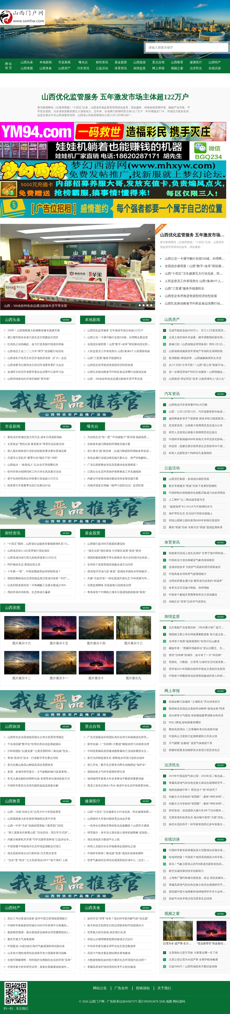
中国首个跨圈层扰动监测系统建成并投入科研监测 (198, 675)
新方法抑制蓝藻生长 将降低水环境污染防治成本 (116, 758)
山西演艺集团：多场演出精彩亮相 (189, 479)
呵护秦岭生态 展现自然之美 (23, 564)
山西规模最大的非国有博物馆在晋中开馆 (31, 818)
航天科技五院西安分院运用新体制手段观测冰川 (115, 925)
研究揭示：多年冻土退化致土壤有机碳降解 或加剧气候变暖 (122, 832)
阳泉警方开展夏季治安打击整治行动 (28, 485)
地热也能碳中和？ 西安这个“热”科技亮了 (193, 789)
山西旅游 (139, 62)
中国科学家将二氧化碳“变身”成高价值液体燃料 (115, 853)
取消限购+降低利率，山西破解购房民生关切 (195, 358)
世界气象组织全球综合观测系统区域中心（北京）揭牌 (119, 860)
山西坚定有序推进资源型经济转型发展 (191, 296)
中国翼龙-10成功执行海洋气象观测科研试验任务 (36, 946)
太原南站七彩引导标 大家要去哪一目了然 (193, 952)
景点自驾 (158, 62)
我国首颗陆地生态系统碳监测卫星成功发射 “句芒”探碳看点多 (43, 578)
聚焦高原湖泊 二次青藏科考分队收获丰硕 (193, 729)
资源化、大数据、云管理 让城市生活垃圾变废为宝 (199, 662)
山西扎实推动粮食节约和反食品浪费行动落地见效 (116, 371)
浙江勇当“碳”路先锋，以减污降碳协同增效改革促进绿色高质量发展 (127, 451)
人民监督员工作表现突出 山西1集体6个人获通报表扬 (118, 351)
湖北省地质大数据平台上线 (103, 839)
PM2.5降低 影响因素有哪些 (185, 722)
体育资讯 (121, 68)
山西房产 (64, 68)
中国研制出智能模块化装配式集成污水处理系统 (197, 492)
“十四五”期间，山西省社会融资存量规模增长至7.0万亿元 (41, 543)
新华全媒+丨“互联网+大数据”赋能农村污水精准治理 (118, 744)
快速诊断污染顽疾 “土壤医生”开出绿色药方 (194, 701)
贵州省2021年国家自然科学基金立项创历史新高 (197, 668)
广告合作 (121, 988)
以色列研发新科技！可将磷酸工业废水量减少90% (36, 585)
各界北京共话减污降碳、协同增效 (189, 587)
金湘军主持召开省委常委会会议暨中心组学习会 (35, 371)
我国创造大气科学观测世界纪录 (106, 771)
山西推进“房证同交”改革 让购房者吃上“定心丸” (197, 378)
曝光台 (83, 62)
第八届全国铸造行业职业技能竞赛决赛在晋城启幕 (37, 451)
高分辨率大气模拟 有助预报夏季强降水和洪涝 (196, 715)
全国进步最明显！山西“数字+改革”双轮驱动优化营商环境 (121, 344)
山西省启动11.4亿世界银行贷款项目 (28, 550)
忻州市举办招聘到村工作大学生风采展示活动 (34, 471)
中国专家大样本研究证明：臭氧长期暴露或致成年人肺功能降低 (45, 966)
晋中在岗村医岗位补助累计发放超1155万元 (32, 478)
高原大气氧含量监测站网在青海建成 (108, 953)
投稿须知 (143, 988)
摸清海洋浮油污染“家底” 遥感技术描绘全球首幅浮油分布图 (122, 571)
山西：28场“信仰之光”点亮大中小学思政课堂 (34, 811)
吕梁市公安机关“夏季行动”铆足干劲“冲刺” (32, 457)
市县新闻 (64, 62)
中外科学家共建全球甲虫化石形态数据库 (111, 946)
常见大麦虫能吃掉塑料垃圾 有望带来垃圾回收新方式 (38, 778)
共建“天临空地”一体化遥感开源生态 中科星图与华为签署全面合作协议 (129, 578)
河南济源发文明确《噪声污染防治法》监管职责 (115, 485)
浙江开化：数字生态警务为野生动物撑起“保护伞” (116, 764)
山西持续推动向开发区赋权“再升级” (28, 378)
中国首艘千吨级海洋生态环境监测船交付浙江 (34, 846)
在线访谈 (215, 68)
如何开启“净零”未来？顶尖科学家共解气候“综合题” (118, 918)
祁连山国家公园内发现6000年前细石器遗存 (194, 520)
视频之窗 (177, 68)
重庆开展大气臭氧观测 (20, 939)
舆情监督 (139, 68)
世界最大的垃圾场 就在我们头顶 (106, 932)
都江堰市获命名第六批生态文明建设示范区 (32, 337)
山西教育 (177, 62)
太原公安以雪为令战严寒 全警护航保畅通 (193, 959)
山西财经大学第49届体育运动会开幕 (108, 818)
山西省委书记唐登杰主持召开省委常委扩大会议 (35, 365)
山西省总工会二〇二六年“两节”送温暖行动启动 (35, 351)
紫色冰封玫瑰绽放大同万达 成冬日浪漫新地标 (34, 437)
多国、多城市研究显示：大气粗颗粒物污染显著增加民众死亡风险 (46, 771)
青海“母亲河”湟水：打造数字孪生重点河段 (32, 758)
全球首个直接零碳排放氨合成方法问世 (110, 564)
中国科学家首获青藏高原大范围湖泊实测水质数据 (198, 850)
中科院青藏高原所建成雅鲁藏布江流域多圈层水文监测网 (120, 751)
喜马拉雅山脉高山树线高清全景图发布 (30, 764)
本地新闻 (45, 62)
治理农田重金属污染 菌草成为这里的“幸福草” (196, 580)
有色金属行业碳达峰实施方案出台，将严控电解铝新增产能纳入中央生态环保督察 (135, 457)
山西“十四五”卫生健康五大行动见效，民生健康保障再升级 (122, 811)
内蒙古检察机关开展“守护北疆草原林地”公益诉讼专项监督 (42, 839)
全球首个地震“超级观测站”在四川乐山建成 (194, 641)
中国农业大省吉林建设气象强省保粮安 (191, 560)
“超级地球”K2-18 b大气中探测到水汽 (190, 506)
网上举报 (158, 68)
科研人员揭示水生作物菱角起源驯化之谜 (111, 846)
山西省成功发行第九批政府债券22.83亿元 (32, 557)
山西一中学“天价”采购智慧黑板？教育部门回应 (35, 825)
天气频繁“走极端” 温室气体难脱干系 (190, 743)
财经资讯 (102, 62)
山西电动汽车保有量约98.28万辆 (188, 404)
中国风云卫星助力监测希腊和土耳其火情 (193, 736)
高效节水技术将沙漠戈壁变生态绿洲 (190, 898)
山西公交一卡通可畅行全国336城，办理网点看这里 (117, 337)
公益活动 (102, 68)
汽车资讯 (83, 68)
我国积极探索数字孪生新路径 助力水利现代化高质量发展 (121, 557)
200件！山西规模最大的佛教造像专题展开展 (33, 330)
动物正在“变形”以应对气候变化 (187, 601)
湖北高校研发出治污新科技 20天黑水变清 (32, 853)
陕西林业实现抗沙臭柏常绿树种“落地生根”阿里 (197, 708)
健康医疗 (196, 62)
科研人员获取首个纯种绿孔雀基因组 (190, 453)
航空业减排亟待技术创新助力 (186, 871)
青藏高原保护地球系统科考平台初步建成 (111, 966)
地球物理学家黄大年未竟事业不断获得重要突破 (115, 778)
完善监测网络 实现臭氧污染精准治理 (109, 585)
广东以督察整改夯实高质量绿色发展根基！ (112, 464)
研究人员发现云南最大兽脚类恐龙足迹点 (193, 432)
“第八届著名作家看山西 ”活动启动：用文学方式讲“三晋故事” (43, 832)
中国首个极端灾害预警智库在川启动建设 (193, 594)
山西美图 (27, 68)
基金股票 (121, 62)
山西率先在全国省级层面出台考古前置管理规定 (35, 737)
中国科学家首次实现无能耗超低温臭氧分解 (32, 785)
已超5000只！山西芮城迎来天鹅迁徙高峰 (193, 966)
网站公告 (100, 988)
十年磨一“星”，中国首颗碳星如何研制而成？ (34, 571)
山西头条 (27, 62)
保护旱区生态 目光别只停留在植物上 (191, 513)
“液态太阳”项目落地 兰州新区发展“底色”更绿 (114, 550)
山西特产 (215, 62)
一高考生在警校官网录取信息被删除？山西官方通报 (118, 825)
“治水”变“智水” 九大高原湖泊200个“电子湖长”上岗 (37, 860)
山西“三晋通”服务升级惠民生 (184, 288)
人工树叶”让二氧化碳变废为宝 (187, 499)
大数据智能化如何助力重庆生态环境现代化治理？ (116, 960)
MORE (66, 319)
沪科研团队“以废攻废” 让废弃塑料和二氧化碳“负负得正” (41, 751)
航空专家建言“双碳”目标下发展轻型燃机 (193, 485)
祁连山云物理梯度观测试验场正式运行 (110, 939)
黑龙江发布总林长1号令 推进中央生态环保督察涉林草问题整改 (124, 785)
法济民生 (196, 68)
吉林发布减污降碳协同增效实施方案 (108, 444)
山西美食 (45, 68)
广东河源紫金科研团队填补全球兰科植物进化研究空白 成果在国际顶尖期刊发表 (134, 737)
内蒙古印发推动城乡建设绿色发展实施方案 (112, 478)
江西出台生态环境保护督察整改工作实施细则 (114, 471)
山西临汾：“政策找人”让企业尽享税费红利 (32, 464)
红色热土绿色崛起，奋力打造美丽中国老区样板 (35, 344)
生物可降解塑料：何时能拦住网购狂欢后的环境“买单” (39, 960)
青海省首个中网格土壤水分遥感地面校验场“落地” (116, 592)
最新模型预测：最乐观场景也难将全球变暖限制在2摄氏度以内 (44, 932)
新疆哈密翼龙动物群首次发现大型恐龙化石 (194, 750)
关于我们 (164, 988)
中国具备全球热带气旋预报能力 (187, 574)
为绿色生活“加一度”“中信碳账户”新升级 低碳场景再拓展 (120, 437)
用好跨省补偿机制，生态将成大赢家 (28, 592)
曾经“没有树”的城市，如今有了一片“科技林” (195, 655)
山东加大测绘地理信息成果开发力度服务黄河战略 (37, 953)
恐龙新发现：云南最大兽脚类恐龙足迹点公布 (196, 425)
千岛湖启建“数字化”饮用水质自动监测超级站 (34, 744)
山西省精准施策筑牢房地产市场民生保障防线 (196, 351)
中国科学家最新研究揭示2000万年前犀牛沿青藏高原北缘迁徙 (43, 925)
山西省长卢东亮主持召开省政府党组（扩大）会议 (37, 358)
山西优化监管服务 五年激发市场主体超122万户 (115, 330)
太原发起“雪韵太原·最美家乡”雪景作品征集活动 (35, 444)
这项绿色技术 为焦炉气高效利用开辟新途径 (195, 567)
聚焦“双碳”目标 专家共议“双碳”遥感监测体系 (196, 527)
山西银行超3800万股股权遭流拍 (106, 543)
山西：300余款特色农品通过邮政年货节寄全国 (114, 378)
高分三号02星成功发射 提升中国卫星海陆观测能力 (37, 918)
